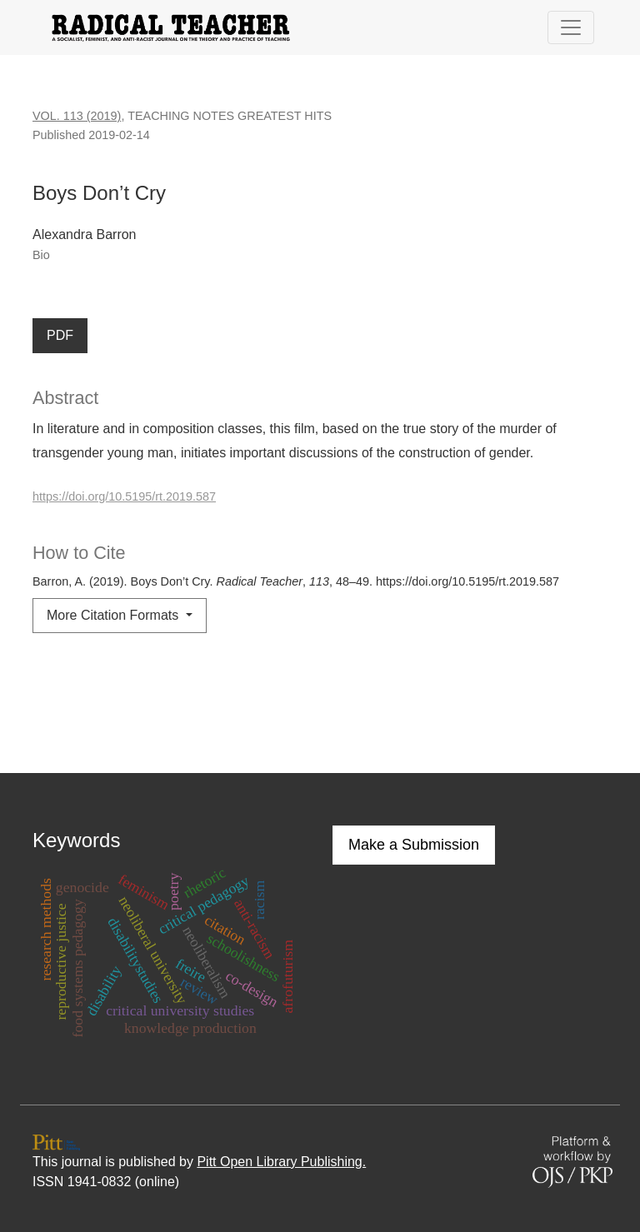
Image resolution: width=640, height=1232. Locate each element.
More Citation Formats (114, 615)
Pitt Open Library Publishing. (281, 1162)
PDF (60, 335)
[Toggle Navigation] (571, 27)
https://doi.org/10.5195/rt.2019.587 (124, 496)
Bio (41, 255)
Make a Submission (413, 844)
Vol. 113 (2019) (76, 115)
